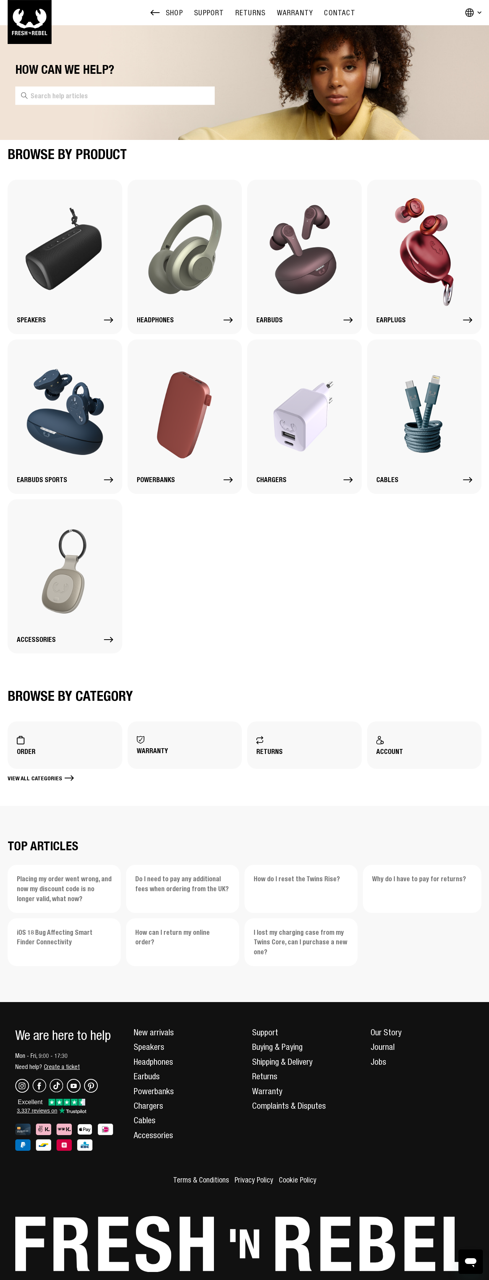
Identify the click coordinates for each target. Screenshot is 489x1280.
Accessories (153, 1135)
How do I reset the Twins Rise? (297, 879)
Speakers (149, 1047)
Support (265, 1032)
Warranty (267, 1091)
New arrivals (154, 1032)
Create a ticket (62, 1066)
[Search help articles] (115, 96)
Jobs (378, 1062)
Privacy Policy (254, 1180)
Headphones (153, 1062)
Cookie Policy (297, 1180)
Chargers (148, 1106)
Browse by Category (70, 695)
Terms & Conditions (201, 1180)
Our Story (386, 1032)
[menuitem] (209, 12)
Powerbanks (154, 1091)
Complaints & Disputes (289, 1106)
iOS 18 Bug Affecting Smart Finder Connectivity (54, 937)
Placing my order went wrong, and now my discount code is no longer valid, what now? (64, 889)
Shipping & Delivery (282, 1062)
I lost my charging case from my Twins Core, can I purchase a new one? (300, 942)
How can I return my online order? (172, 937)
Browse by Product (67, 154)
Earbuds (147, 1076)
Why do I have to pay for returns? (419, 879)
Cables (144, 1120)
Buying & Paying (277, 1047)
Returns (264, 1076)
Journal (383, 1047)
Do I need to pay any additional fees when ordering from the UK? (182, 884)
